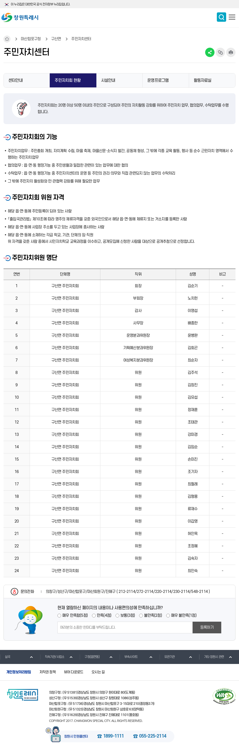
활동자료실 (202, 80)
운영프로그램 (158, 80)
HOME (7, 39)
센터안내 (15, 80)
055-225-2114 (152, 736)
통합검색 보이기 (221, 17)
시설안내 (108, 80)
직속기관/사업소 (52, 657)
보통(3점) (127, 615)
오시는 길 (98, 672)
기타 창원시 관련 (211, 657)
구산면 (56, 39)
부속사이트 (128, 657)
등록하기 (207, 627)
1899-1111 (113, 736)
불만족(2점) (153, 615)
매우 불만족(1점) (184, 615)
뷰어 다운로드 (73, 672)
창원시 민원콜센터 (76, 736)
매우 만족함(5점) (75, 615)
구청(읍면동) (89, 657)
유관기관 (167, 657)
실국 (5, 657)
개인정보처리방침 (18, 672)
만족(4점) (104, 615)
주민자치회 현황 (68, 80)
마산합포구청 (31, 39)
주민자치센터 (81, 39)
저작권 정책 (47, 672)
